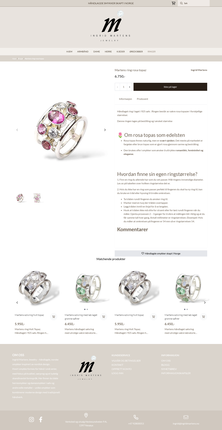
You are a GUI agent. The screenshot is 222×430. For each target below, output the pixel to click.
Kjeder (121, 51)
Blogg (165, 364)
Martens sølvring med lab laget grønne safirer (81, 316)
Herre (108, 51)
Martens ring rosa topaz (34, 58)
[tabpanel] (36, 301)
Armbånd (82, 51)
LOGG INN (117, 373)
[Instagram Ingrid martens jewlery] (31, 419)
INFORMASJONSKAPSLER (176, 373)
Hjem (14, 58)
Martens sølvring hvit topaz (29, 314)
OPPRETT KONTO (122, 368)
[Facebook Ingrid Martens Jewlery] (41, 419)
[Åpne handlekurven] (174, 3)
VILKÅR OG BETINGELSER (126, 360)
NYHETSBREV (169, 368)
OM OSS (166, 360)
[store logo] (111, 27)
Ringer (152, 51)
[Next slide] (104, 129)
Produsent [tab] (142, 98)
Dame (96, 51)
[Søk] (194, 3)
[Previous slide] (17, 129)
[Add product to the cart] (53, 316)
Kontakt (117, 364)
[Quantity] (123, 87)
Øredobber (136, 51)
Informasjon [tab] (125, 98)
